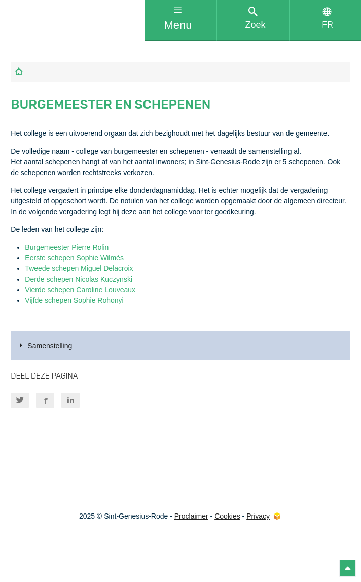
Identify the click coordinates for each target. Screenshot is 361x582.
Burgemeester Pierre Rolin (67, 247)
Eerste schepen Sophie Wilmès (74, 258)
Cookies (227, 516)
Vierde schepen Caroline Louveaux (80, 290)
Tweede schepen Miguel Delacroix (79, 268)
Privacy (258, 516)
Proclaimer (191, 516)
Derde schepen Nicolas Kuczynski (78, 279)
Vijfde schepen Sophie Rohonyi (74, 300)
